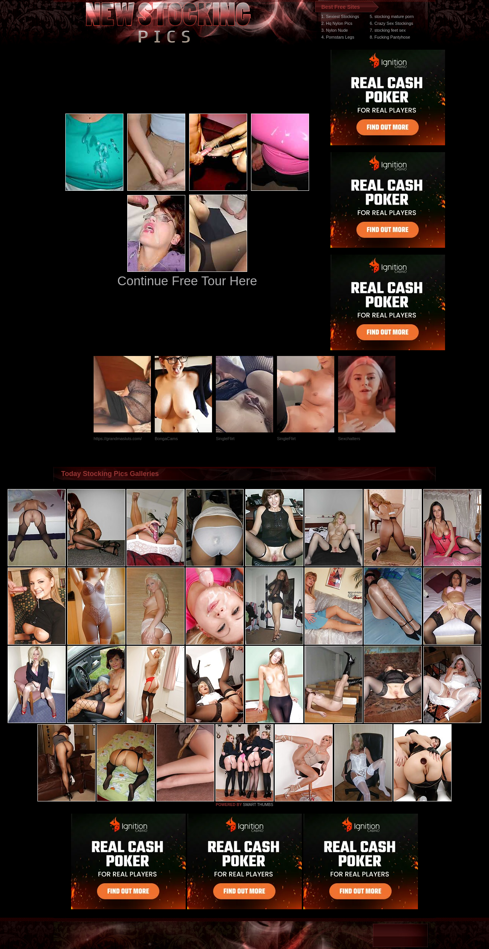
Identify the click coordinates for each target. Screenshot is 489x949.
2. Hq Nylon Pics (336, 23)
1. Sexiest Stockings (340, 16)
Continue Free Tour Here (187, 281)
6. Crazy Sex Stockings (391, 23)
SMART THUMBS (258, 805)
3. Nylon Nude (334, 30)
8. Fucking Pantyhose (390, 37)
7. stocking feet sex (388, 30)
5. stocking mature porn (392, 16)
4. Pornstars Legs (337, 37)
